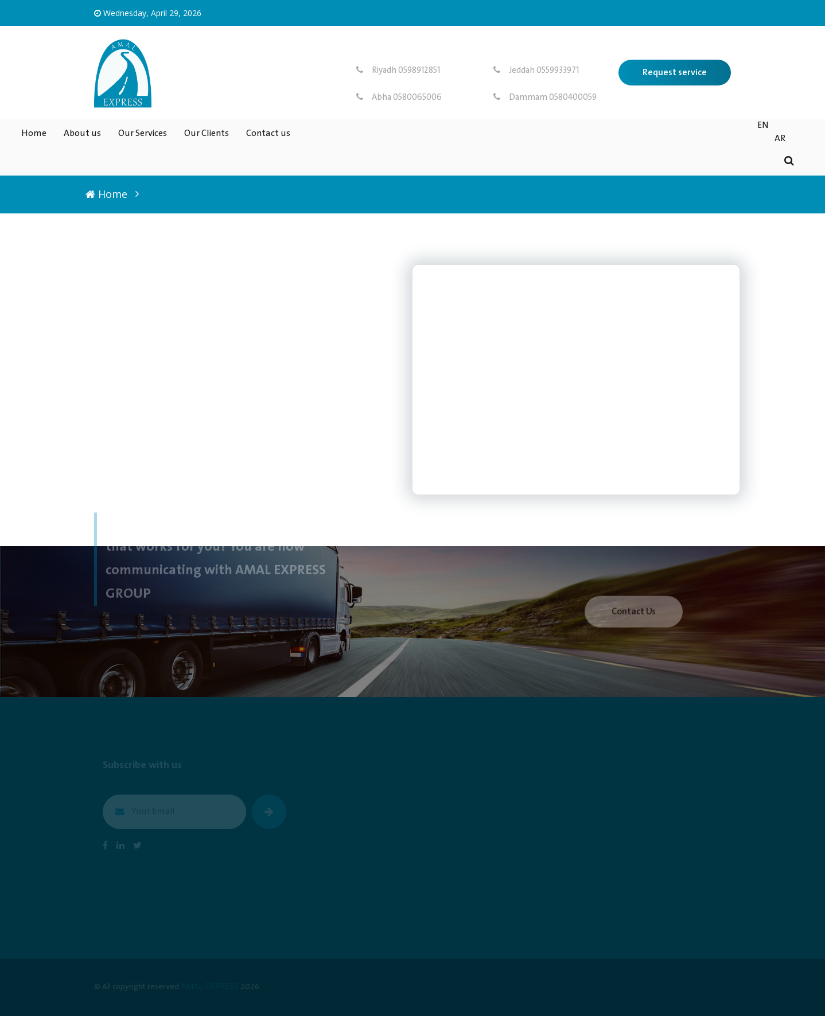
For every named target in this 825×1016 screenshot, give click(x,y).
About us (82, 133)
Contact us (268, 133)
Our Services (142, 133)
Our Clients (206, 133)
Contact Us (634, 616)
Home (33, 133)
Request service (675, 72)
